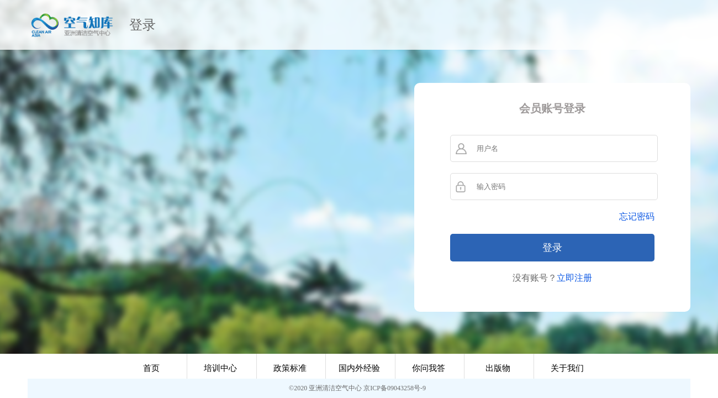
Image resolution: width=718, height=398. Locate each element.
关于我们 (567, 368)
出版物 (497, 368)
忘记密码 (636, 216)
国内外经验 (359, 368)
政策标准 (290, 368)
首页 (151, 368)
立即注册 (574, 277)
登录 (142, 25)
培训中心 (220, 368)
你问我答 (428, 368)
